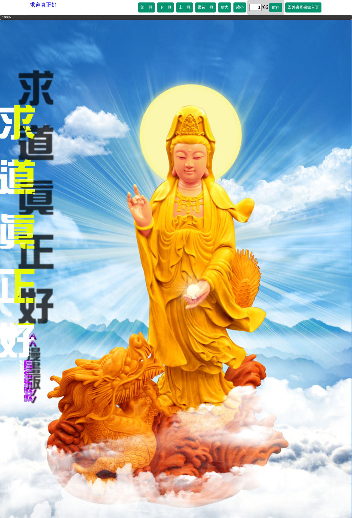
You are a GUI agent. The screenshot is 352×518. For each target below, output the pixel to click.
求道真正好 (43, 5)
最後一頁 (205, 7)
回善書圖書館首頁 (303, 7)
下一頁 (165, 7)
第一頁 (146, 7)
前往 (276, 7)
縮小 (240, 7)
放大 (225, 7)
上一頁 (184, 7)
